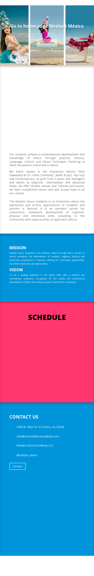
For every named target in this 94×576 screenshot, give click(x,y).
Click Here (47, 43)
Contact (17, 466)
